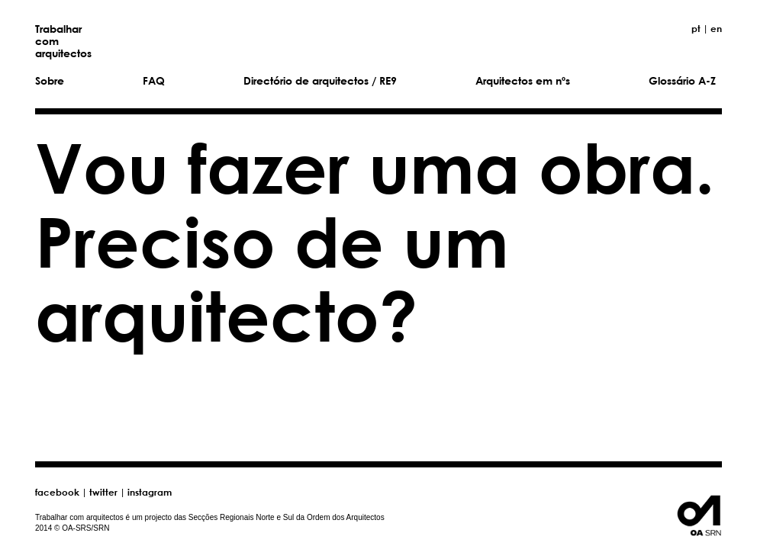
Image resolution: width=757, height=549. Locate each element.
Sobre (49, 80)
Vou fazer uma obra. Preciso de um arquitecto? (374, 240)
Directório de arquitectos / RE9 (320, 80)
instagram (149, 492)
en (716, 28)
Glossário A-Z (682, 80)
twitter (103, 492)
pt (696, 28)
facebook (57, 492)
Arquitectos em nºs (522, 80)
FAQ (154, 80)
